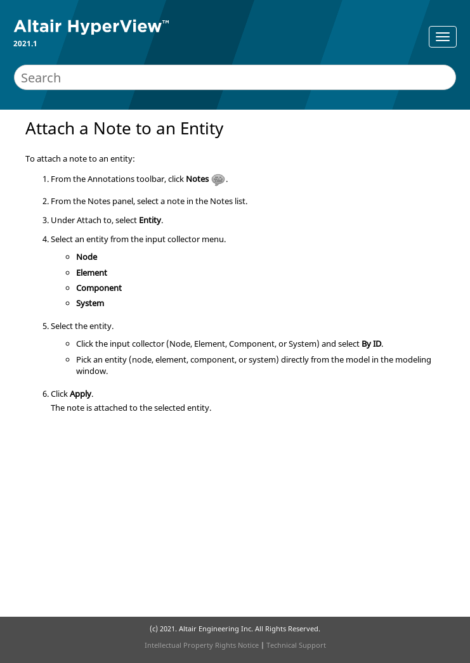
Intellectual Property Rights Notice (202, 645)
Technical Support (296, 645)
